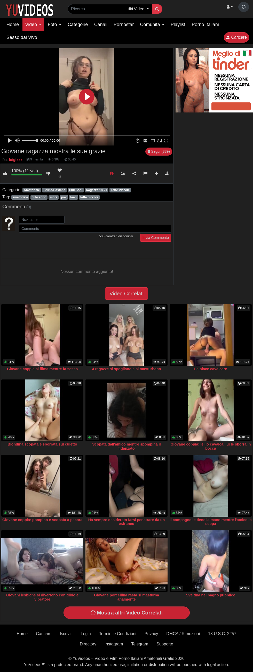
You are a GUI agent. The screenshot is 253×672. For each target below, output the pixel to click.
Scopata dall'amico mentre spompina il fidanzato (126, 446)
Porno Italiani (205, 24)
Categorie (78, 24)
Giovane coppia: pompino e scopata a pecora (42, 520)
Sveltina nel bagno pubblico (210, 595)
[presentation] (58, 244)
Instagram (114, 644)
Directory (88, 644)
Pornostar (124, 24)
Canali (100, 24)
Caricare (236, 37)
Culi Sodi (75, 190)
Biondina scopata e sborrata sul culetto (42, 444)
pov (64, 197)
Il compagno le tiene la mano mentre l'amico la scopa (211, 522)
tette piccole (89, 197)
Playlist (178, 24)
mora (53, 197)
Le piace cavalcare (210, 369)
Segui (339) (159, 151)
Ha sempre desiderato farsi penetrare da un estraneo (126, 522)
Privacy (151, 633)
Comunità (152, 24)
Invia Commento (156, 238)
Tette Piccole (120, 190)
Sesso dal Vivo (21, 37)
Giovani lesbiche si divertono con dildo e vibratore (42, 597)
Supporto (164, 644)
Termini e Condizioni (117, 633)
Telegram (139, 644)
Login (86, 633)
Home (12, 24)
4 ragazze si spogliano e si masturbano (126, 369)
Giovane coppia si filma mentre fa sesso (42, 369)
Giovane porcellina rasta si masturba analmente (126, 597)
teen (73, 197)
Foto (54, 24)
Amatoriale (32, 190)
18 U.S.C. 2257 (222, 633)
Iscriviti (66, 633)
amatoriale (20, 197)
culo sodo (39, 197)
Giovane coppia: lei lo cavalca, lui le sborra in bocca (210, 446)
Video (33, 24)
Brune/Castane (54, 190)
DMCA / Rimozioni (183, 633)
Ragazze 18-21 (96, 190)
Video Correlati (126, 293)
